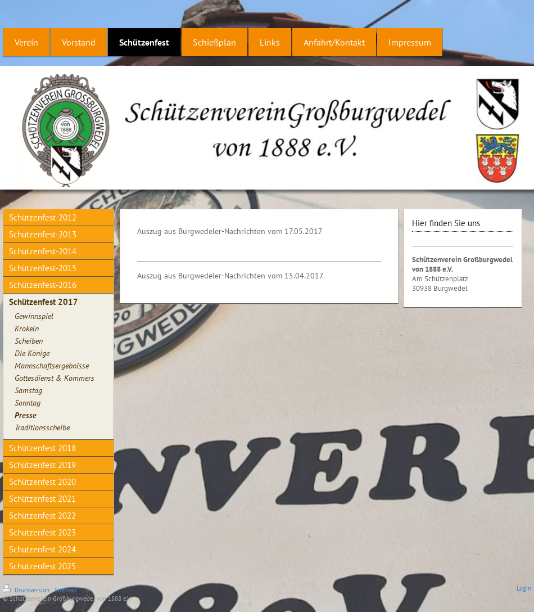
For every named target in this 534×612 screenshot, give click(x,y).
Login (524, 588)
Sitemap (65, 590)
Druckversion (27, 590)
